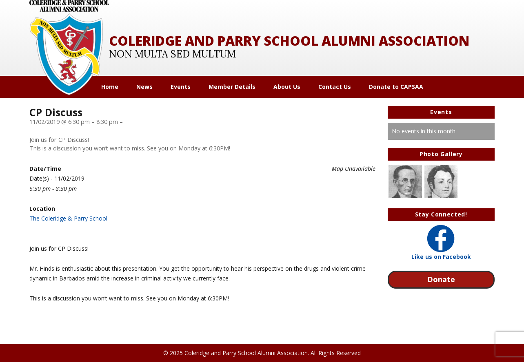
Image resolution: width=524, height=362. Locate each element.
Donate (441, 279)
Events (181, 86)
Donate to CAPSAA (396, 86)
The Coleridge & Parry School (68, 218)
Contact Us (334, 86)
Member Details (232, 86)
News (144, 86)
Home (109, 86)
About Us (286, 86)
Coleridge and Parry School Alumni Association (289, 40)
